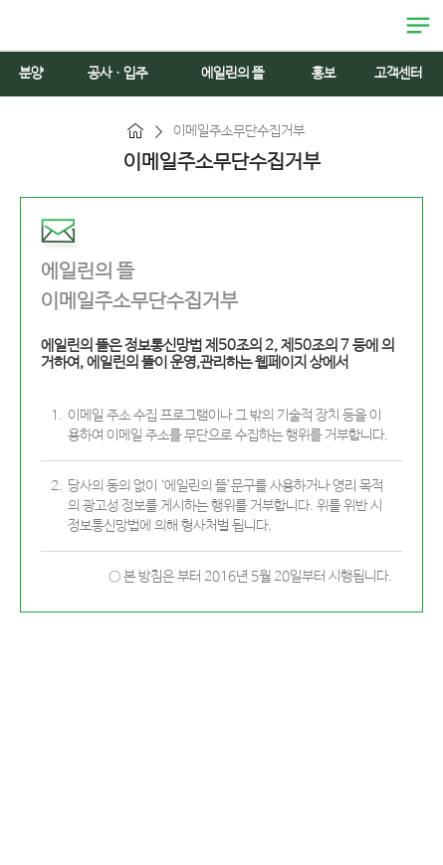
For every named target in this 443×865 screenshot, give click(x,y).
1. (57, 416)
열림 (418, 26)
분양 (31, 74)
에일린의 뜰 (50, 25)
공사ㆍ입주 (117, 74)
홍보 (323, 74)
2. (57, 486)
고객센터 (398, 74)
